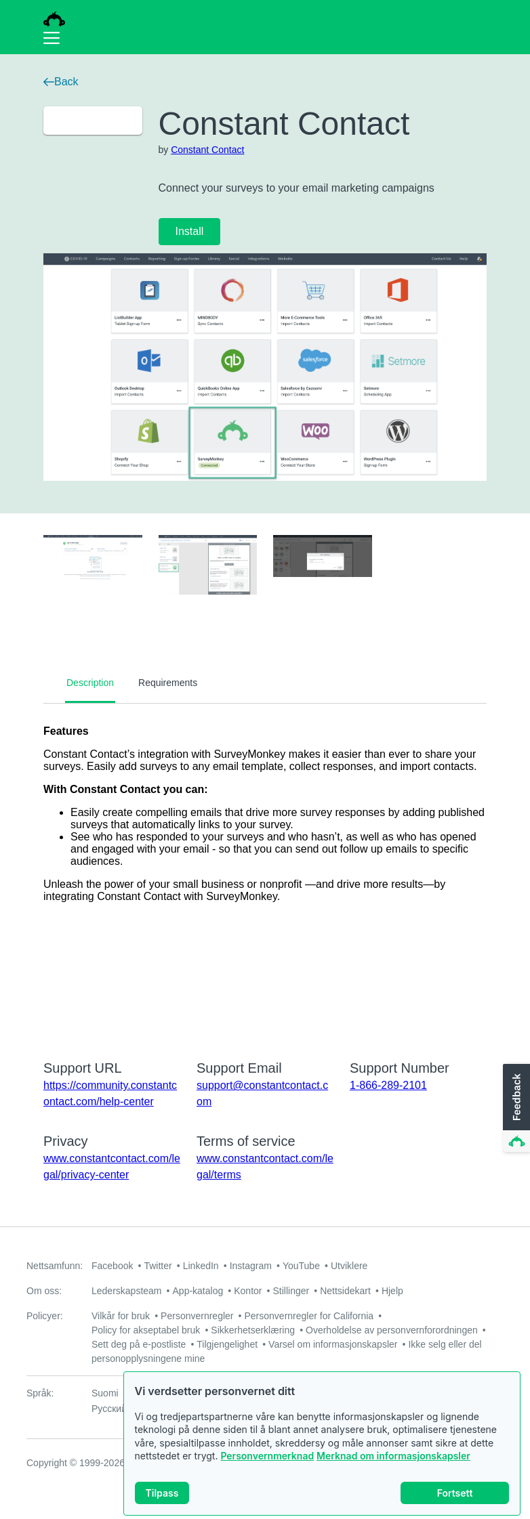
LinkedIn (201, 1265)
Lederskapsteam (126, 1290)
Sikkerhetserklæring (253, 1330)
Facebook (112, 1265)
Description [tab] (90, 682)
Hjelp (392, 1290)
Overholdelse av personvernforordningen (392, 1330)
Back (61, 81)
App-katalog (198, 1290)
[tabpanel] (265, 873)
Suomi (105, 1393)
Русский (109, 1408)
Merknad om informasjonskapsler (393, 1455)
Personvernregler (197, 1315)
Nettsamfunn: (54, 1265)
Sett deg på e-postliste (138, 1344)
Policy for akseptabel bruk (145, 1330)
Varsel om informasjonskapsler (332, 1344)
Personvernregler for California (309, 1315)
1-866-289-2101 (388, 1085)
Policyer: (44, 1315)
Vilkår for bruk (120, 1315)
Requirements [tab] (167, 682)
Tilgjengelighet (227, 1344)
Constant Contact (207, 149)
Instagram (251, 1265)
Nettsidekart (345, 1290)
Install (190, 231)
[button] (515, 1109)
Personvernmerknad (267, 1455)
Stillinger (290, 1290)
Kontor (248, 1290)
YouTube (301, 1265)
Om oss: (44, 1290)
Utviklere (349, 1265)
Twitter (157, 1265)
